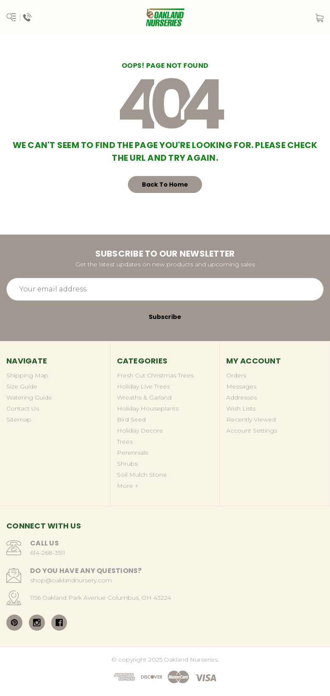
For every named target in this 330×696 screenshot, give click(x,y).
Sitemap (18, 419)
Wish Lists (240, 408)
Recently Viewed (251, 419)
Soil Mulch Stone (142, 474)
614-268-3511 (47, 552)
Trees (125, 441)
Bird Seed (131, 419)
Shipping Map (27, 375)
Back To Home (165, 184)
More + (128, 485)
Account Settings (251, 430)
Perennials (132, 452)
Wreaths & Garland (144, 397)
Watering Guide (29, 397)
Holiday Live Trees (143, 386)
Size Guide (21, 386)
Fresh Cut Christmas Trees (155, 375)
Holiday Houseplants (147, 408)
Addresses (241, 397)
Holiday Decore (140, 430)
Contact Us (22, 408)
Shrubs (127, 463)
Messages (241, 386)
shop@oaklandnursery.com (71, 580)
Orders (236, 375)
